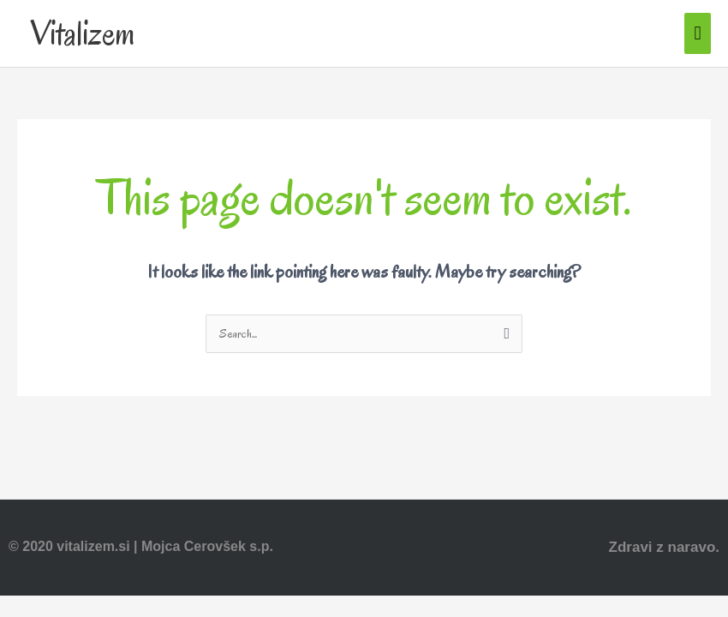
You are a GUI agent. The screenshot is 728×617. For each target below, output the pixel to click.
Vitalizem (82, 33)
